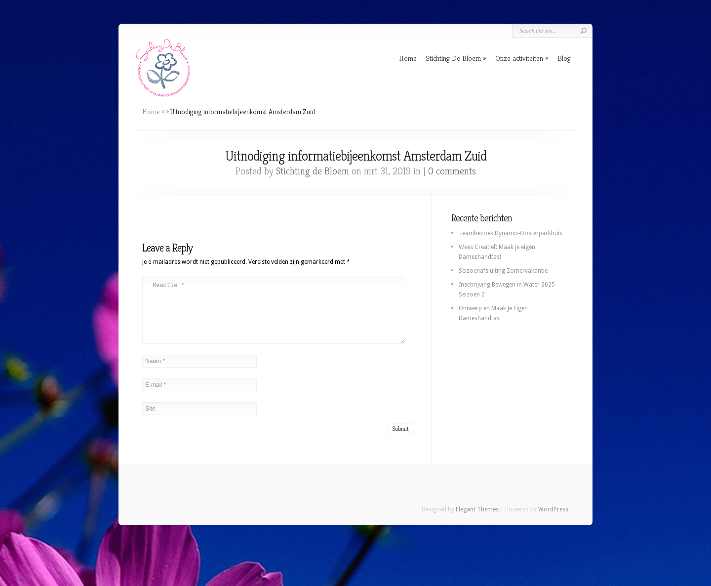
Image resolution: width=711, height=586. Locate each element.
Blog (564, 58)
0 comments (452, 171)
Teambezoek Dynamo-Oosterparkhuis (510, 233)
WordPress (553, 521)
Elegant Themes (477, 521)
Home (408, 58)
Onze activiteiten (519, 58)
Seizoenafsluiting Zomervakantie (503, 270)
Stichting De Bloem (453, 58)
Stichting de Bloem (312, 171)
